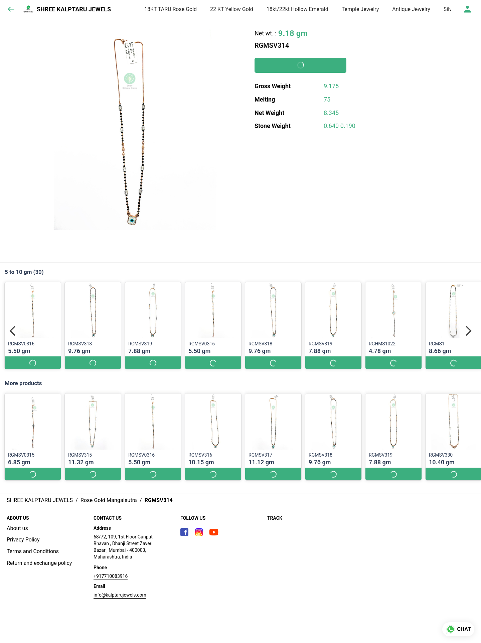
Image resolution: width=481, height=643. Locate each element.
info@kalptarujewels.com (120, 595)
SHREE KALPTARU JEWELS (74, 9)
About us (17, 528)
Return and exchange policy (39, 563)
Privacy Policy (23, 539)
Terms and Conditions (33, 551)
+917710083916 (111, 576)
